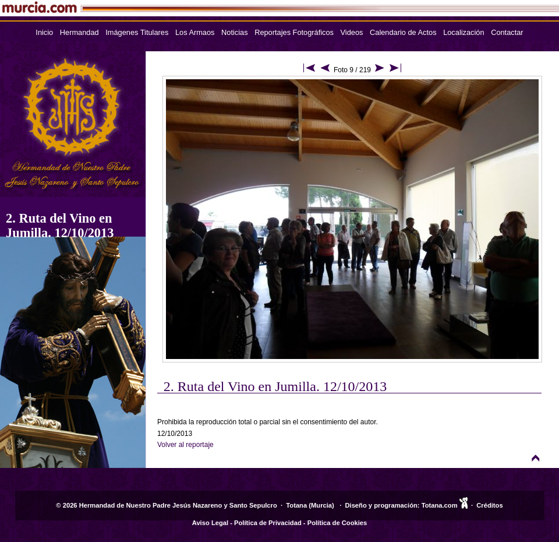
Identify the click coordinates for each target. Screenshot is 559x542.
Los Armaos (195, 32)
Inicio (44, 32)
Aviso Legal (210, 522)
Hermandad (79, 32)
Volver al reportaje (185, 445)
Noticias (234, 32)
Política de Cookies (337, 522)
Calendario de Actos (403, 32)
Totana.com (440, 505)
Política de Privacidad (268, 522)
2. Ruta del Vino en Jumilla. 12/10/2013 (60, 225)
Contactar (507, 32)
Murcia (321, 505)
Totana (296, 505)
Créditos (489, 505)
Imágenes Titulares (136, 32)
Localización (463, 32)
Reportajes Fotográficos (294, 32)
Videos (352, 32)
